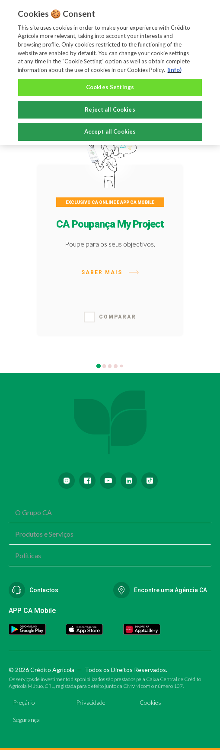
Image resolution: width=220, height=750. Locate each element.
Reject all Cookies (110, 109)
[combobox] (110, 512)
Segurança (26, 719)
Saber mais (110, 272)
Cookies (150, 702)
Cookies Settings (110, 87)
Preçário (24, 702)
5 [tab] (122, 367)
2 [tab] (105, 367)
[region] (110, 72)
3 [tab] (111, 367)
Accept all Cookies (110, 131)
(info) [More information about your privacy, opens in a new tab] (174, 69)
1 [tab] (99, 367)
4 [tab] (116, 367)
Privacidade (90, 702)
